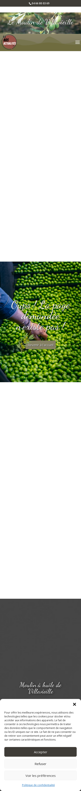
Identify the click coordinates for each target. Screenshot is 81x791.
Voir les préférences (40, 775)
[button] (74, 704)
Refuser (40, 764)
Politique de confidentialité (38, 785)
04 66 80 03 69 (40, 3)
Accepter (40, 752)
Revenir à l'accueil (41, 345)
